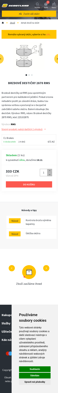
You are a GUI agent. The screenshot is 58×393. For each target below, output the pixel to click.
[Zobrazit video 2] (29, 75)
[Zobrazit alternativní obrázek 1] (26, 75)
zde (48, 34)
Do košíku (29, 184)
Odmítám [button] (34, 375)
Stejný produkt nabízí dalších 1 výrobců (24, 129)
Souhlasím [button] (35, 369)
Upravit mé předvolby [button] (34, 382)
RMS (13, 124)
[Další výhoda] (46, 268)
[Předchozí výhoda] (12, 268)
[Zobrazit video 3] (32, 75)
